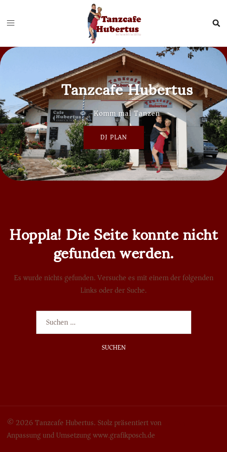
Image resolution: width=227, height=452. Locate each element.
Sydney (174, 422)
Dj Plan (113, 137)
